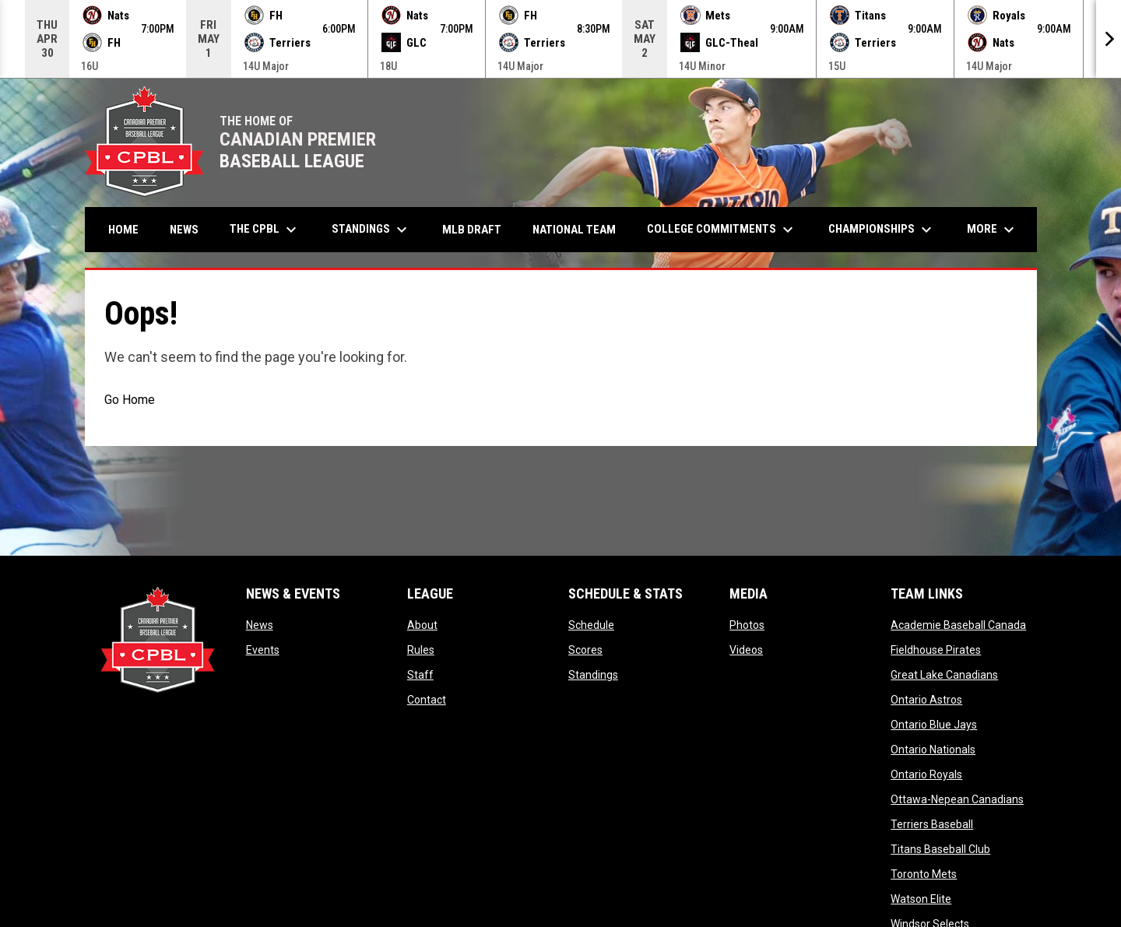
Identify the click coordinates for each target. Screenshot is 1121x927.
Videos (746, 650)
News (259, 625)
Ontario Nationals (933, 749)
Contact (426, 699)
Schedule (591, 625)
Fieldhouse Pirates (936, 650)
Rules (420, 650)
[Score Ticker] (560, 39)
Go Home (129, 399)
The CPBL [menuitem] (265, 229)
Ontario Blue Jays (934, 724)
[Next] (1108, 39)
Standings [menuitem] (371, 229)
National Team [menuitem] (574, 230)
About (422, 625)
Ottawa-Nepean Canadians (957, 799)
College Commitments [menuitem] (722, 229)
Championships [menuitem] (882, 229)
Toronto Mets (924, 874)
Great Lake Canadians (944, 675)
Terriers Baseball (932, 824)
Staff (420, 675)
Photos (746, 625)
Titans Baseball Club (940, 849)
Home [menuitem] (123, 230)
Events (262, 650)
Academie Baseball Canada (958, 625)
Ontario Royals (926, 774)
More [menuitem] (992, 229)
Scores (585, 650)
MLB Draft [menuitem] (471, 230)
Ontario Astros (926, 699)
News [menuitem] (184, 230)
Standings (593, 675)
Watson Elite (921, 899)
